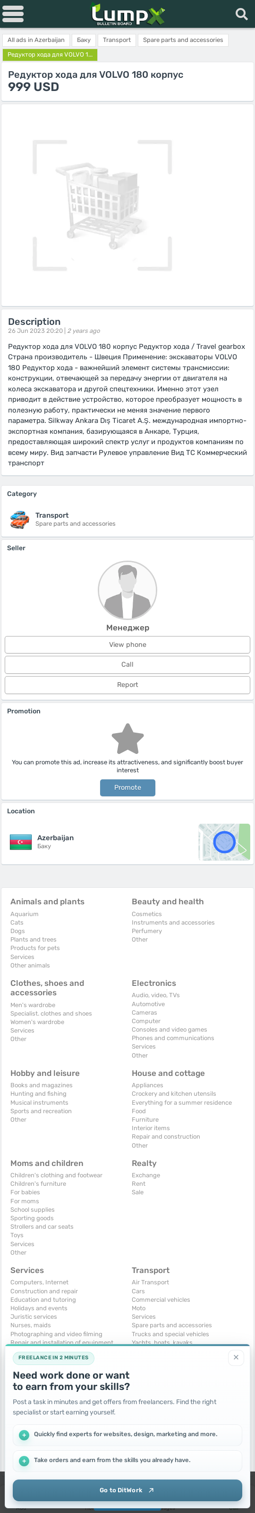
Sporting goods (32, 1218)
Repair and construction (166, 1136)
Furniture (145, 1119)
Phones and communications (173, 1038)
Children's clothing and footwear (56, 1175)
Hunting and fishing (38, 1093)
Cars (138, 1291)
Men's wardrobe (32, 1005)
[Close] (236, 1356)
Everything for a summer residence (182, 1102)
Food (139, 1111)
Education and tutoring (43, 1299)
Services (22, 956)
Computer (146, 1021)
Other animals (30, 965)
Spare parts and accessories (172, 1325)
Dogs (17, 930)
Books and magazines (41, 1085)
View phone (127, 645)
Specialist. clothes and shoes (51, 1013)
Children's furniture (38, 1183)
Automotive (148, 1004)
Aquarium (24, 914)
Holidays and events (39, 1308)
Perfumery (147, 930)
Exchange (146, 1175)
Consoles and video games (169, 1029)
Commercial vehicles (161, 1299)
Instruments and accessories (173, 922)
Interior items (151, 1128)
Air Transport (150, 1282)
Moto (138, 1308)
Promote (127, 788)
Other (140, 939)
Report (127, 685)
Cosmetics (147, 914)
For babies (25, 1192)
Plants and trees (33, 939)
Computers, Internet (39, 1282)
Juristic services (33, 1316)
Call (127, 665)
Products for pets (35, 947)
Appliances (147, 1085)
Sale (138, 1192)
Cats (17, 922)
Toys (17, 1235)
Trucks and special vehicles (170, 1334)
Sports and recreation (41, 1111)
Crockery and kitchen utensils (174, 1093)
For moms (24, 1201)
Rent (138, 1183)
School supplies (32, 1209)
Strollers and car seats (42, 1226)
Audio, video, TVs (156, 995)
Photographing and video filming (56, 1334)
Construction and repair (44, 1291)
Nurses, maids (30, 1325)
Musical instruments (39, 1102)
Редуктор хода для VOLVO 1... (50, 54)
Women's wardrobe (37, 1021)
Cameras (144, 1012)
